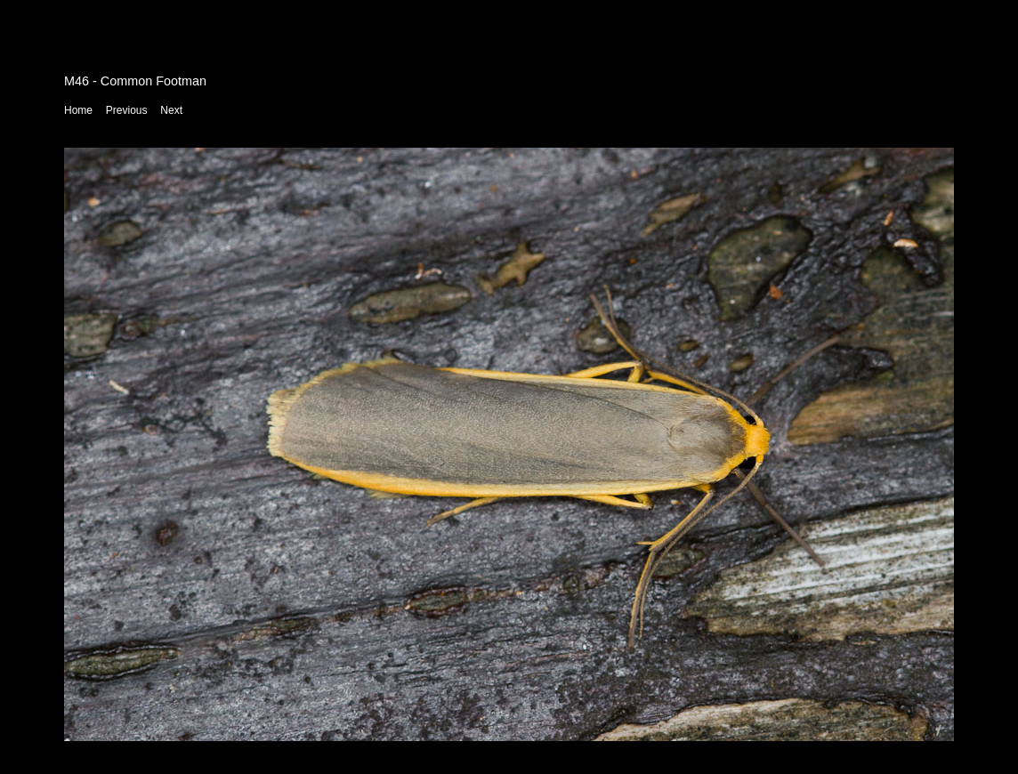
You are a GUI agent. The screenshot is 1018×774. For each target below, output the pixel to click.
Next (171, 110)
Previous (127, 110)
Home (78, 110)
